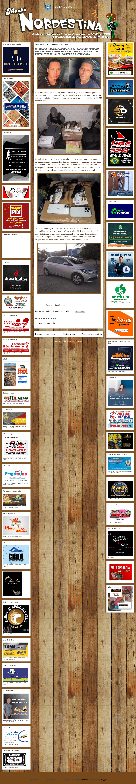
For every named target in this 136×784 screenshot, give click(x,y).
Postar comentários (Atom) (72, 341)
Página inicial (69, 334)
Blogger (104, 780)
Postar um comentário (46, 323)
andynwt (84, 780)
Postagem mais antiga (92, 334)
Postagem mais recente (46, 334)
